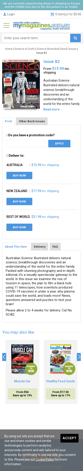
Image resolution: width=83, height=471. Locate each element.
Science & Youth (24, 48)
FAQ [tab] (55, 246)
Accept (69, 438)
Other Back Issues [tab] (32, 121)
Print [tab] (8, 121)
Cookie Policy (45, 459)
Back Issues (69, 48)
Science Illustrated (47, 48)
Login (9, 14)
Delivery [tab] (40, 246)
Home (8, 48)
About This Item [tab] (16, 246)
